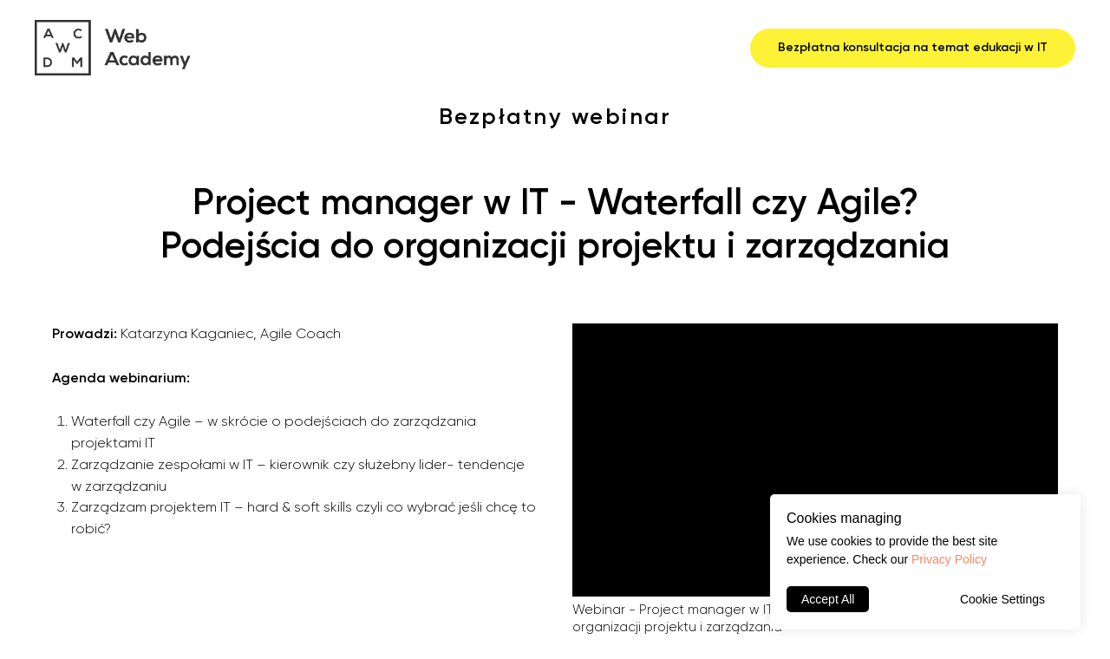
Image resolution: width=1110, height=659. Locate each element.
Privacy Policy (949, 559)
